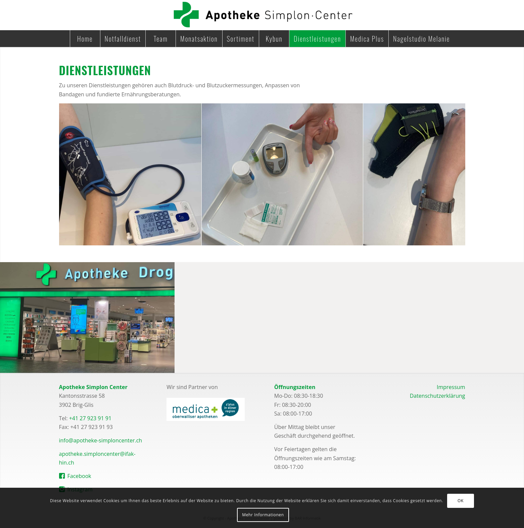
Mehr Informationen (263, 515)
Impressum (451, 387)
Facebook (79, 476)
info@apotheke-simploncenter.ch (100, 440)
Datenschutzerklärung (437, 395)
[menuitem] (85, 38)
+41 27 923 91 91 (90, 418)
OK (461, 500)
